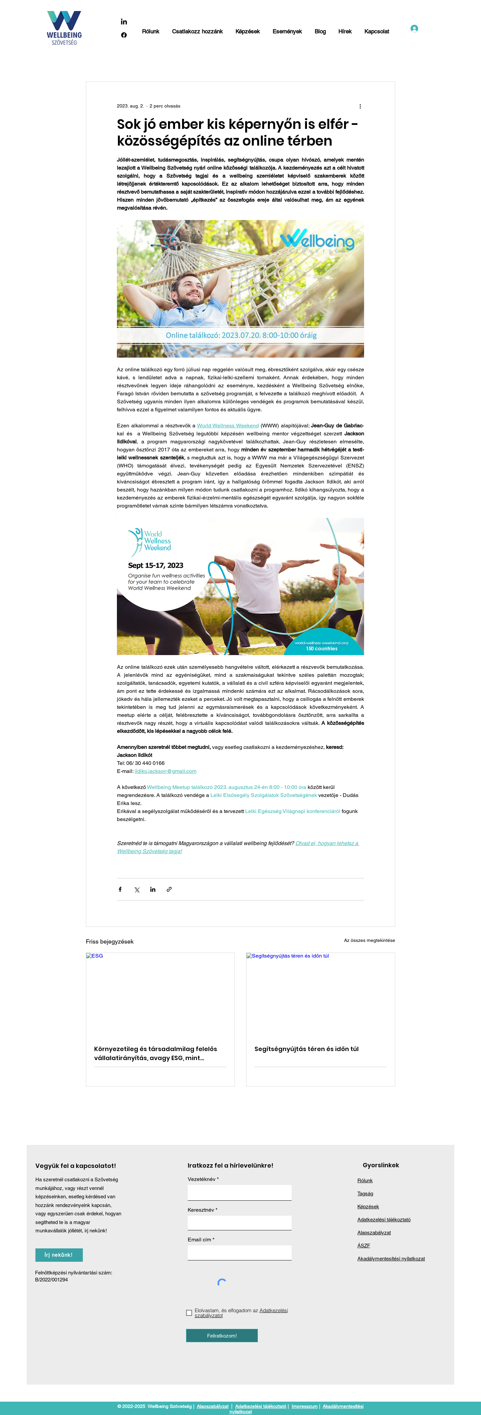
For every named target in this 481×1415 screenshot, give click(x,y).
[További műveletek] (360, 106)
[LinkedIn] (124, 22)
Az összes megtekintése (369, 940)
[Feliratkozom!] (222, 1335)
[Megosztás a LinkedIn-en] (153, 889)
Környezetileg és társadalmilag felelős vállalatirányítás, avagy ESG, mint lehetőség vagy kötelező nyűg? (155, 1053)
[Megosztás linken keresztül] (169, 889)
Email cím (199, 1239)
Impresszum (305, 1406)
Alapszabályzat (212, 1406)
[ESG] (160, 994)
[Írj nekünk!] (59, 1255)
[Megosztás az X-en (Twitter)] (136, 889)
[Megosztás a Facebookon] (120, 889)
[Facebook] (124, 35)
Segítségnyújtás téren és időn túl (307, 1049)
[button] (197, 28)
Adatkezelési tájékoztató (260, 1406)
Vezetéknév (201, 1179)
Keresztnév (201, 1210)
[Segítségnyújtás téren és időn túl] (321, 994)
